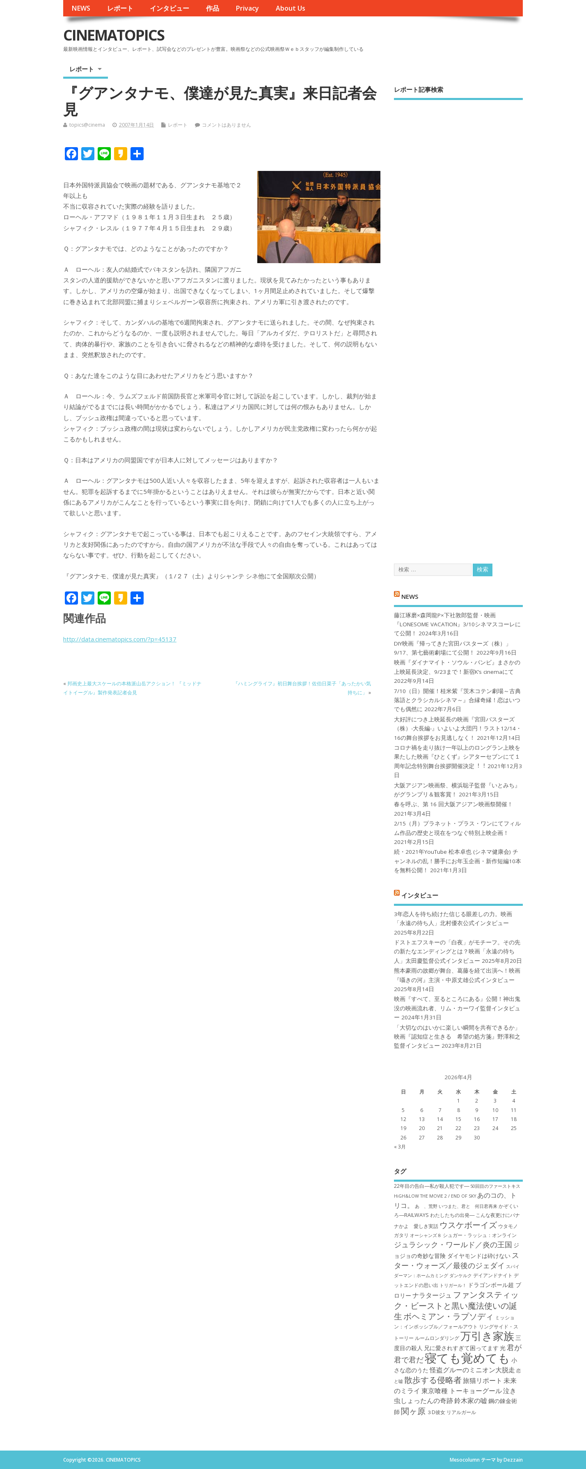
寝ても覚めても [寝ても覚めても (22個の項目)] (467, 1358)
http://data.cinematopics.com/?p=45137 (119, 639)
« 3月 (400, 1146)
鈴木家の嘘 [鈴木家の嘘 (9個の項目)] (470, 1400)
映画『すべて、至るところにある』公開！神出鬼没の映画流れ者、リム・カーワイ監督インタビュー (457, 1008)
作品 (212, 8)
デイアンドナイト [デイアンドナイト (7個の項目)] (493, 1275)
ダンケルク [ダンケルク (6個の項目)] (460, 1275)
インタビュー (169, 8)
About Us (290, 8)
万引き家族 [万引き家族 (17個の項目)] (487, 1336)
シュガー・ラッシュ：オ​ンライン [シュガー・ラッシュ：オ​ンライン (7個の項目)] (480, 1235)
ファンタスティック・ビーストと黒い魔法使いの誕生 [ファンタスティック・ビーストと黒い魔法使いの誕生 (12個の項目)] (456, 1305)
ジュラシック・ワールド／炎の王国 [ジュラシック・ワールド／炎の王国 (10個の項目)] (453, 1244)
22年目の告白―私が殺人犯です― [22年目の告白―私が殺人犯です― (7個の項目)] (431, 1185)
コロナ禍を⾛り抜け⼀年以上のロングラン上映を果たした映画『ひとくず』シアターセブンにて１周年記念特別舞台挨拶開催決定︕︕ (457, 757)
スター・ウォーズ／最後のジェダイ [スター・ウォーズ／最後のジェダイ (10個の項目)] (456, 1260)
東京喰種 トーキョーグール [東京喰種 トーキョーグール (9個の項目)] (461, 1390)
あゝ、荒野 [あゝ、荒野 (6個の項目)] (426, 1206)
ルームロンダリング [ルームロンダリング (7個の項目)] (437, 1338)
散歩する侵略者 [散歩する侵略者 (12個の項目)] (433, 1379)
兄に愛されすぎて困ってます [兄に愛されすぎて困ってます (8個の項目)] (461, 1348)
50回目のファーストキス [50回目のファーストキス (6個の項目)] (495, 1186)
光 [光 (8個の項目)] (503, 1348)
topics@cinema (87, 124)
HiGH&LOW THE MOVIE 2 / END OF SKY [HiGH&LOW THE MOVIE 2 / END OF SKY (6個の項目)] (435, 1196)
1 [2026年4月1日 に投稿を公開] (458, 1100)
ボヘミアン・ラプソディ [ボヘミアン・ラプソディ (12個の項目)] (448, 1316)
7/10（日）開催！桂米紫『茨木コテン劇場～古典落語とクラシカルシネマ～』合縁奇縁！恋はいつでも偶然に (457, 700)
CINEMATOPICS (113, 35)
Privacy (247, 8)
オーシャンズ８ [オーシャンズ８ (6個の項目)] (426, 1235)
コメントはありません (226, 124)
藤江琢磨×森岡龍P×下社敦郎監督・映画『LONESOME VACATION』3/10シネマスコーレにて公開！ (457, 624)
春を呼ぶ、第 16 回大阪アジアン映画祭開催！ (453, 804)
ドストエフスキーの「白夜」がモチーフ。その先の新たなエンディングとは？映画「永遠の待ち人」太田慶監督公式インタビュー (457, 951)
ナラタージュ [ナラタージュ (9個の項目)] (432, 1295)
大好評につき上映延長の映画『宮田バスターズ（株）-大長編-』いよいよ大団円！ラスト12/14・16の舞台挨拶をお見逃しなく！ (458, 728)
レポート (120, 8)
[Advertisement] (458, 324)
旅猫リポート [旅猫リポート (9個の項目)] (482, 1380)
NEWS (80, 8)
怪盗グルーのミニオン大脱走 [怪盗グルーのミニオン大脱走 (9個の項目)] (472, 1369)
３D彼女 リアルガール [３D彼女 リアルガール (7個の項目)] (451, 1412)
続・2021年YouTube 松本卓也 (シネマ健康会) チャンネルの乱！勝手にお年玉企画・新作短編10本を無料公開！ (457, 861)
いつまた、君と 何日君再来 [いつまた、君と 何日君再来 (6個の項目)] (468, 1206)
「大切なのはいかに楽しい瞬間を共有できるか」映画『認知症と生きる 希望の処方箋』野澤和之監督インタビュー (457, 1037)
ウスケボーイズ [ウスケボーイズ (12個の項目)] (468, 1224)
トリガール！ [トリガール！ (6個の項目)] (453, 1285)
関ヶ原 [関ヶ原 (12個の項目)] (413, 1411)
